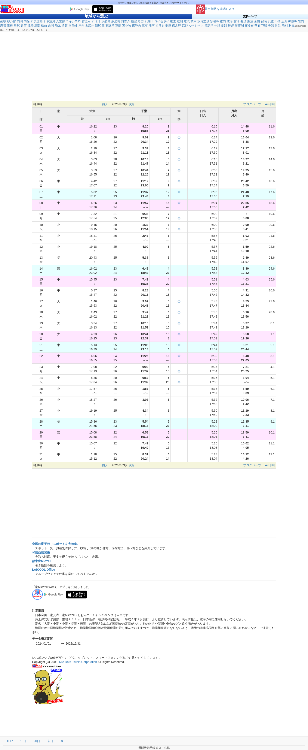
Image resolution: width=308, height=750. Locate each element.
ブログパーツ (252, 104)
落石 (258, 25)
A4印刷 (270, 104)
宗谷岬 (214, 21)
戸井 (81, 25)
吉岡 (51, 25)
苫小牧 (126, 25)
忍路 (284, 21)
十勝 (217, 25)
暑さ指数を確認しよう (215, 8)
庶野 (185, 25)
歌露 (168, 25)
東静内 (136, 25)
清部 (37, 25)
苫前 (257, 21)
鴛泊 (237, 21)
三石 (145, 25)
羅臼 (150, 21)
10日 (23, 741)
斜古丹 (125, 21)
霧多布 (249, 25)
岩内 (301, 21)
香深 (271, 25)
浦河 (152, 25)
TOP (10, 741)
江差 (31, 25)
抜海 (230, 21)
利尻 (292, 25)
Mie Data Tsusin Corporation (78, 662)
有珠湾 (109, 25)
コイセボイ (161, 21)
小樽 (278, 21)
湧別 (285, 25)
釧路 (224, 25)
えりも (159, 25)
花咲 (264, 25)
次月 (132, 104)
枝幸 (194, 21)
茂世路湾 (40, 21)
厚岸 (231, 25)
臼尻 (98, 25)
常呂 (278, 25)
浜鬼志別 (203, 21)
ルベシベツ (196, 25)
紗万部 (11, 21)
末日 (50, 741)
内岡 (20, 21)
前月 (105, 104)
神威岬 (292, 21)
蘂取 (3, 21)
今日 (64, 741)
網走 (173, 21)
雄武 (187, 21)
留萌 (264, 21)
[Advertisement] (154, 69)
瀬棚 (10, 25)
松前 (44, 25)
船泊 (250, 21)
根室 (134, 21)
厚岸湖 (239, 25)
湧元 (58, 25)
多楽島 (115, 21)
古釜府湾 (88, 21)
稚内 (223, 21)
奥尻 (17, 25)
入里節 (60, 21)
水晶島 (105, 21)
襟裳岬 (176, 25)
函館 (65, 25)
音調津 (208, 25)
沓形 (243, 21)
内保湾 (28, 21)
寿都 (3, 25)
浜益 (271, 21)
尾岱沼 (142, 21)
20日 (37, 741)
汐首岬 (72, 25)
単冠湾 (50, 21)
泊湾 (98, 21)
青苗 (24, 25)
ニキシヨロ (73, 21)
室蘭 (118, 25)
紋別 (180, 21)
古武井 (89, 25)
